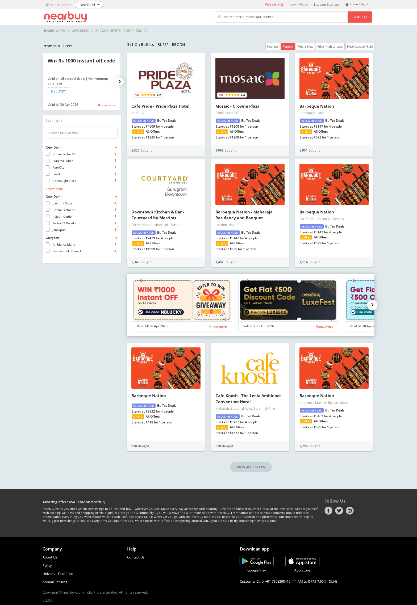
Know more (107, 105)
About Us (50, 557)
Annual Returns (55, 581)
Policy (47, 565)
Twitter (339, 511)
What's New (305, 46)
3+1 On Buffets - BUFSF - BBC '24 (121, 31)
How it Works (298, 4)
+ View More (54, 189)
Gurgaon (52, 238)
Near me (272, 46)
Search (360, 16)
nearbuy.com (54, 31)
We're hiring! (274, 4)
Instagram (350, 511)
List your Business (326, 4)
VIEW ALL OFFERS (251, 467)
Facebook (328, 511)
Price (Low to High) (360, 46)
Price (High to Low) (330, 46)
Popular (287, 46)
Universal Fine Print (58, 573)
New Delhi (80, 31)
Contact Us (135, 557)
